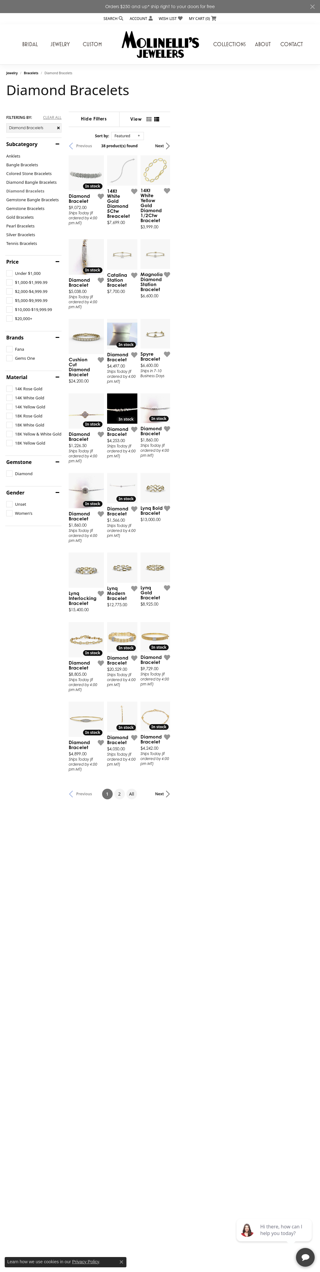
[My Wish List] (171, 18)
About (263, 44)
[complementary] (274, 1237)
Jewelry (60, 44)
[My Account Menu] (141, 18)
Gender (15, 492)
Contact (291, 44)
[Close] (312, 7)
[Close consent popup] (121, 1262)
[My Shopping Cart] (202, 18)
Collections (229, 44)
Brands (15, 337)
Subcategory (21, 144)
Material (16, 377)
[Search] (114, 18)
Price (12, 261)
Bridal (30, 44)
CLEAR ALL (52, 117)
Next (303, 146)
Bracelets (31, 73)
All (203, 1034)
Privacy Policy (85, 1261)
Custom (92, 44)
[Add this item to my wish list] (145, 240)
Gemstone (19, 462)
